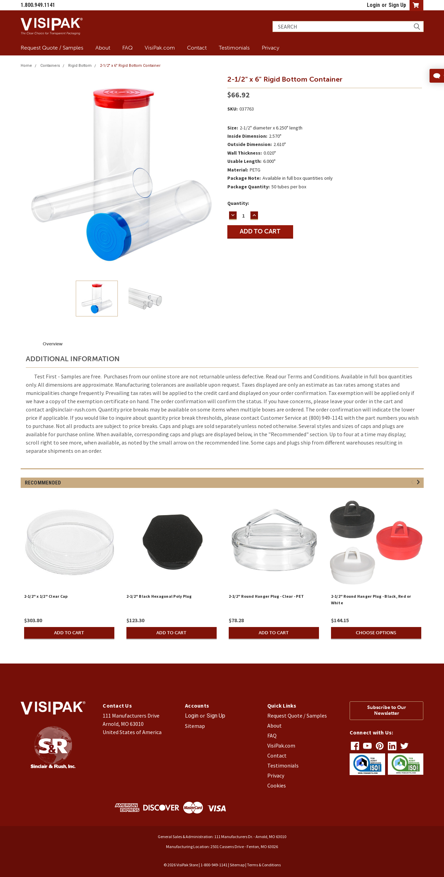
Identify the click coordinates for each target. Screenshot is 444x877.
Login (373, 5)
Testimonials (234, 47)
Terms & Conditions (264, 864)
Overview (53, 343)
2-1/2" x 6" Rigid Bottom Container (130, 65)
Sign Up (397, 5)
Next (419, 482)
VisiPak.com (160, 47)
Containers (50, 65)
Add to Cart (69, 633)
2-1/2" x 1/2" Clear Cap (46, 596)
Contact (197, 47)
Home (26, 65)
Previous (413, 482)
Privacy (270, 47)
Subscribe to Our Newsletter (386, 710)
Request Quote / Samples (52, 47)
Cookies (276, 785)
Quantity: (238, 203)
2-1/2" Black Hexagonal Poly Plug (159, 596)
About (102, 47)
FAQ (127, 47)
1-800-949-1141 (213, 864)
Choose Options (376, 633)
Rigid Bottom (80, 65)
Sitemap (195, 725)
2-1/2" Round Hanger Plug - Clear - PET (266, 596)
